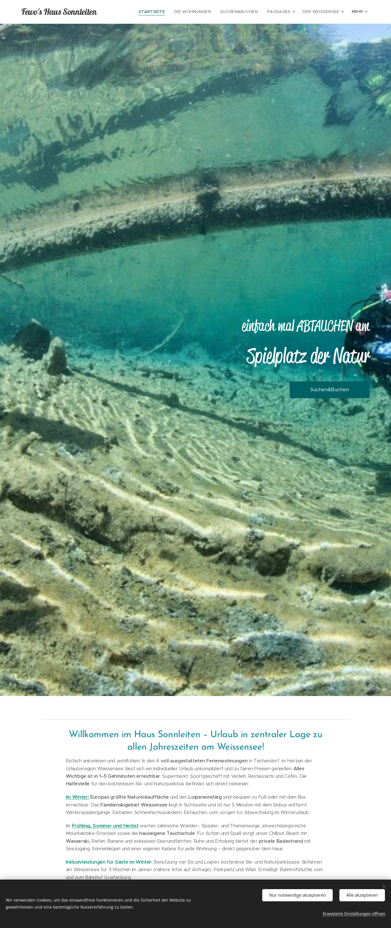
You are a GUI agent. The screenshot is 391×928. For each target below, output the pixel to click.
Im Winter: (77, 797)
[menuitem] (165, 12)
